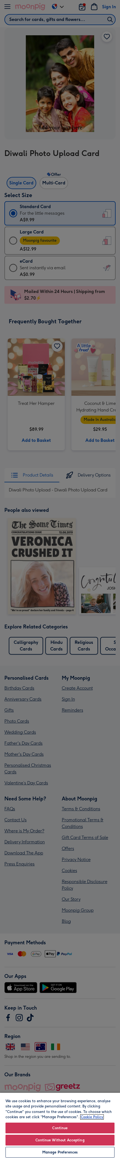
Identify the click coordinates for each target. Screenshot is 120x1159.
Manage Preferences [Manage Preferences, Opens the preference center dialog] (60, 1152)
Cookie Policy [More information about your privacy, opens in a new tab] (92, 1117)
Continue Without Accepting (59, 1140)
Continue (60, 1128)
